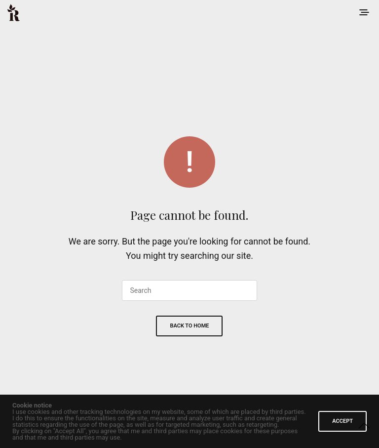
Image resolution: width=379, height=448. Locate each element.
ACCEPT (342, 421)
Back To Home (189, 326)
